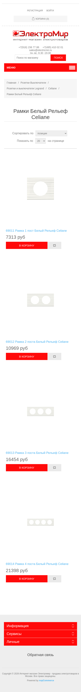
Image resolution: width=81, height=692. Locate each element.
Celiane (52, 88)
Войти (50, 10)
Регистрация (35, 10)
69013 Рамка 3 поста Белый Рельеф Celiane (37, 453)
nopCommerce (46, 680)
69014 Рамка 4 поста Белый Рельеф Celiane (37, 564)
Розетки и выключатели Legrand (25, 88)
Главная (11, 82)
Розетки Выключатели (33, 82)
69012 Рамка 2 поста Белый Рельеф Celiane (37, 341)
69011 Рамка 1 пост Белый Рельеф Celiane (36, 230)
